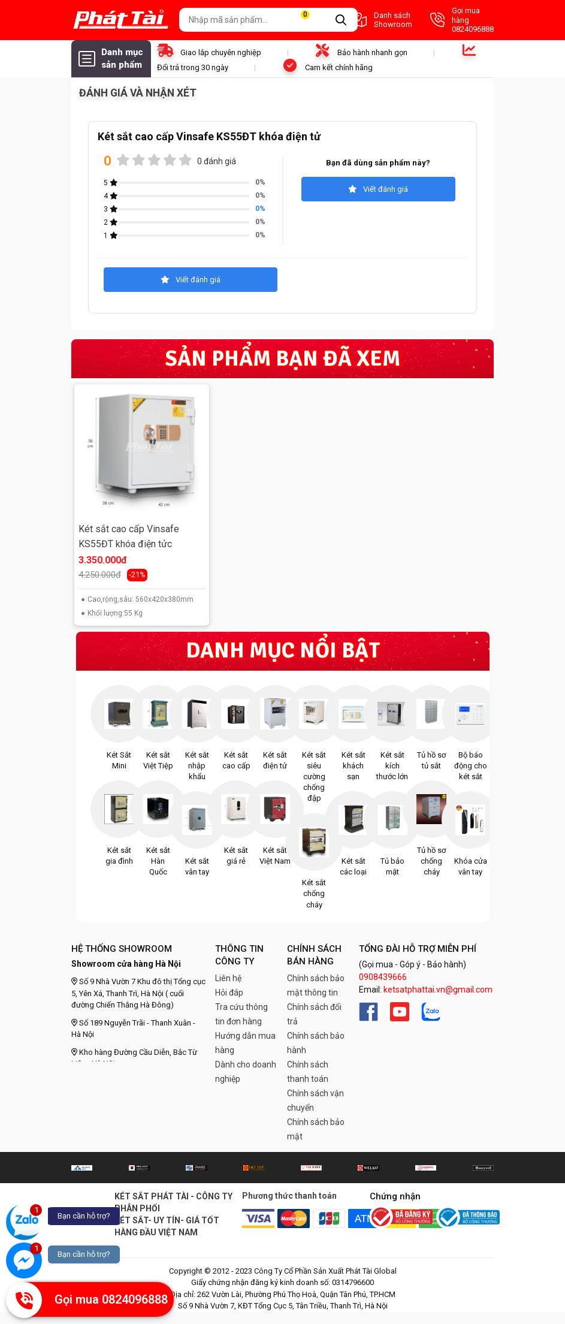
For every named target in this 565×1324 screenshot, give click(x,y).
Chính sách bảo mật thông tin (316, 985)
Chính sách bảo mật (316, 1129)
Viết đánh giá (378, 189)
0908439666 (383, 977)
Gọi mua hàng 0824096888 (462, 20)
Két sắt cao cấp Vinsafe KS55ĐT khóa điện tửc (128, 536)
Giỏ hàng (312, 20)
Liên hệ (228, 978)
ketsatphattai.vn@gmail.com (438, 989)
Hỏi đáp (229, 992)
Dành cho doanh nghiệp (245, 1072)
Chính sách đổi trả (314, 1014)
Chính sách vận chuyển (315, 1100)
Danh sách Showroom (381, 20)
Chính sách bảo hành (316, 1043)
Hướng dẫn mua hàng (245, 1043)
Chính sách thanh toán (307, 1072)
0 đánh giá (216, 161)
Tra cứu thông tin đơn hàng (241, 1014)
